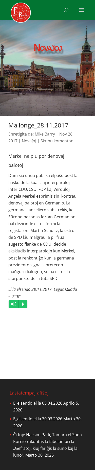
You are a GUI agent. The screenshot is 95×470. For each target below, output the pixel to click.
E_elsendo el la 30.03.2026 (37, 419)
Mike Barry (45, 134)
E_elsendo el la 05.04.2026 (37, 403)
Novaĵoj (29, 141)
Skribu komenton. (57, 141)
